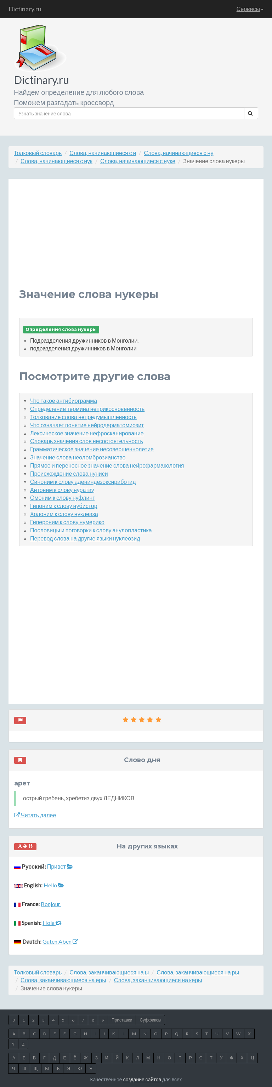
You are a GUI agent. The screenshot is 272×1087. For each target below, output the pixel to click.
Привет (60, 866)
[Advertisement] (136, 238)
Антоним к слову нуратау (62, 489)
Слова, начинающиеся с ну (178, 152)
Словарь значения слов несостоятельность (86, 440)
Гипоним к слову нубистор (63, 505)
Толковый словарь (38, 152)
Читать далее (35, 815)
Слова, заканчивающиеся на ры (198, 972)
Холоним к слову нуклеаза (64, 513)
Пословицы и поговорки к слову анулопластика (91, 530)
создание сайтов (142, 1079)
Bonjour (51, 903)
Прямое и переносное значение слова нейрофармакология (107, 465)
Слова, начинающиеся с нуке (137, 161)
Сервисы (250, 8)
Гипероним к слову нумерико (67, 522)
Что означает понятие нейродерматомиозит (87, 425)
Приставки (122, 1020)
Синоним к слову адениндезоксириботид (83, 481)
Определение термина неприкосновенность (87, 408)
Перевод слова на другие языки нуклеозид (85, 538)
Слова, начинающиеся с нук (56, 161)
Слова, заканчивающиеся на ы (109, 972)
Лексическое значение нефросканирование (87, 433)
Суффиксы (150, 1020)
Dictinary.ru (24, 9)
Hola (52, 922)
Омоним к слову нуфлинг (62, 497)
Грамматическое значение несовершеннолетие (92, 449)
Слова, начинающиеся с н (102, 152)
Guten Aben (60, 941)
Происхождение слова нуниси (69, 473)
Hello (54, 885)
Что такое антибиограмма (63, 400)
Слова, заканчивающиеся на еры (63, 980)
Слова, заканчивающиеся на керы (158, 980)
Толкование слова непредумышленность (83, 416)
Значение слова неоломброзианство (77, 457)
